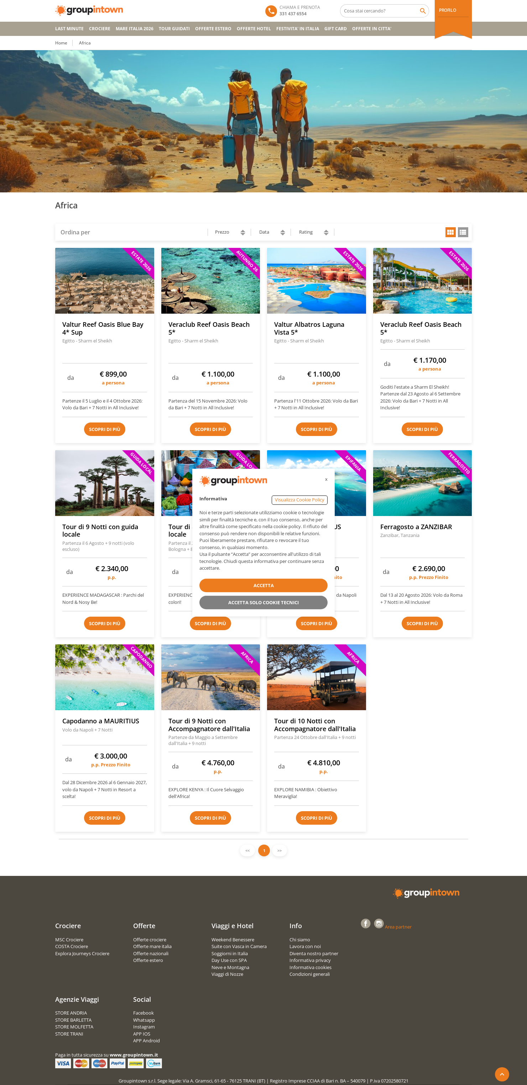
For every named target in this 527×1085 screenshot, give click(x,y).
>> (279, 850)
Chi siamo (299, 939)
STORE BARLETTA (73, 1020)
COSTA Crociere (71, 946)
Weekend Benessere (233, 939)
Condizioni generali (309, 974)
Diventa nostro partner (313, 953)
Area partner (398, 927)
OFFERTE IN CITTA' (371, 29)
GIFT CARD (335, 29)
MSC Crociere (69, 939)
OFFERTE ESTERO (213, 29)
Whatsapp (144, 1020)
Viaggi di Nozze (227, 974)
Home (61, 43)
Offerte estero (148, 960)
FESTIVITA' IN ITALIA (297, 29)
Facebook (143, 1013)
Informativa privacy (310, 960)
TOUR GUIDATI (174, 29)
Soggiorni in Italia (230, 953)
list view (463, 232)
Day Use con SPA (229, 960)
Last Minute (69, 29)
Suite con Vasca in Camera (239, 946)
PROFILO (447, 10)
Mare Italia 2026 (134, 29)
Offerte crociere (149, 939)
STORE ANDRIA (71, 1013)
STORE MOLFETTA (74, 1026)
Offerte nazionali (150, 953)
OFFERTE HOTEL (254, 29)
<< (247, 850)
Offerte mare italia (152, 946)
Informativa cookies (310, 967)
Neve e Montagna (230, 967)
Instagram (144, 1026)
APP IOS (141, 1034)
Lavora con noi (305, 946)
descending (242, 234)
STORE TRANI (69, 1034)
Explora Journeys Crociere (82, 953)
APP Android (146, 1040)
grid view (450, 232)
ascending (242, 231)
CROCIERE (99, 29)
